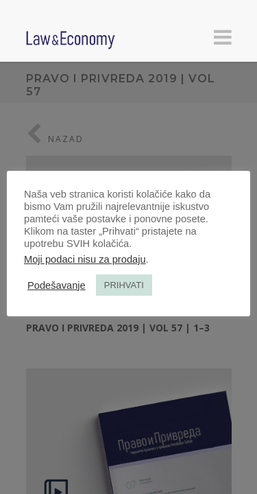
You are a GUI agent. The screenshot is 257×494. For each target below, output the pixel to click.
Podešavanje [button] (56, 285)
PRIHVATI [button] (124, 285)
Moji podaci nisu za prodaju (85, 259)
